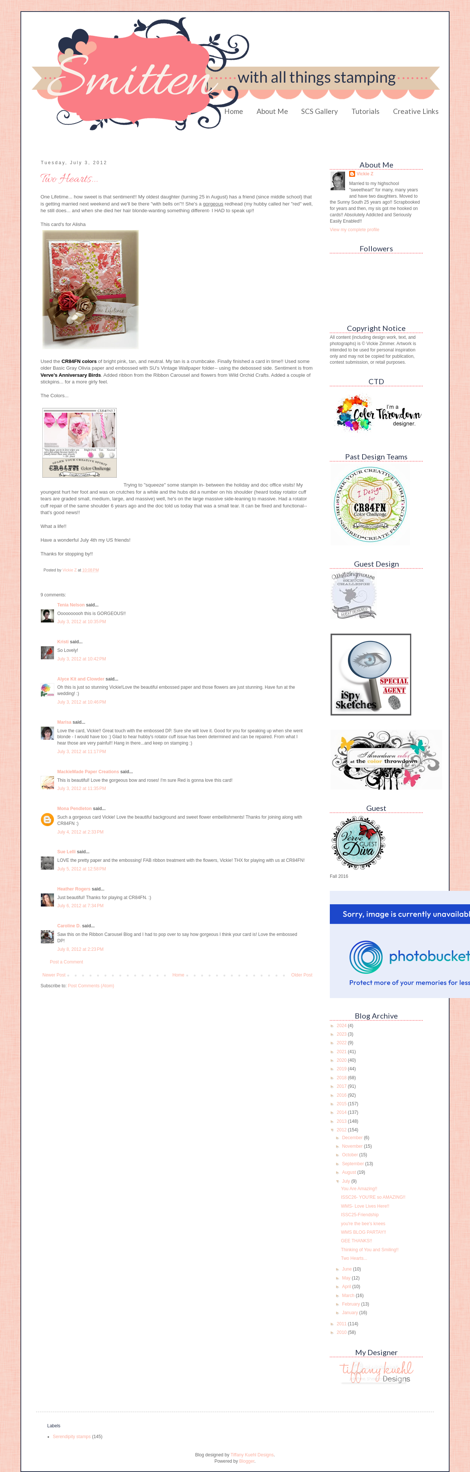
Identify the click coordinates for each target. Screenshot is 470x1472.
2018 (342, 1077)
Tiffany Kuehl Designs (252, 1454)
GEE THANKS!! (356, 1240)
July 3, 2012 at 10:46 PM (81, 702)
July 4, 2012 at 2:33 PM (80, 832)
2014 (342, 1112)
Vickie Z (365, 173)
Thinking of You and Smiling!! (370, 1249)
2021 (342, 1051)
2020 (342, 1060)
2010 (342, 1332)
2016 (342, 1095)
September (353, 1163)
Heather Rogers (73, 889)
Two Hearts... (354, 1258)
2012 (342, 1129)
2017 (342, 1086)
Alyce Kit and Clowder (80, 679)
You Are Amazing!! (359, 1188)
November (353, 1146)
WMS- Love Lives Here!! (365, 1206)
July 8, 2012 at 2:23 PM (80, 949)
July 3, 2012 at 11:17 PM (81, 751)
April (347, 1286)
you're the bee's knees (363, 1223)
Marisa (64, 722)
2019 (342, 1068)
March (349, 1295)
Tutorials (365, 111)
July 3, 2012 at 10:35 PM (81, 621)
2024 (342, 1025)
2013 (342, 1121)
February (351, 1304)
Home (233, 111)
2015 (342, 1103)
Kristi (63, 641)
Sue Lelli (67, 851)
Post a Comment (66, 962)
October (350, 1154)
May (347, 1278)
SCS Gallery (319, 111)
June (347, 1269)
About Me (272, 111)
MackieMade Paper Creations (88, 771)
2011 (342, 1323)
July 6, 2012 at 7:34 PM (80, 905)
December (353, 1137)
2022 (342, 1042)
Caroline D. (69, 925)
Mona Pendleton (74, 808)
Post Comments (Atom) (91, 985)
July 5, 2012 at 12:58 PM (81, 869)
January (350, 1312)
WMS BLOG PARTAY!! (363, 1232)
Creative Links (416, 111)
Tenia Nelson (71, 605)
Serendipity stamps (72, 1436)
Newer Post (53, 975)
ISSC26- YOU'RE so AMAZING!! (373, 1197)
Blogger (246, 1461)
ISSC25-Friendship (360, 1214)
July (346, 1181)
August (349, 1172)
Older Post (301, 975)
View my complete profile (354, 229)
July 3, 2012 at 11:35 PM (81, 788)
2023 (342, 1034)
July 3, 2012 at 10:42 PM (81, 659)
